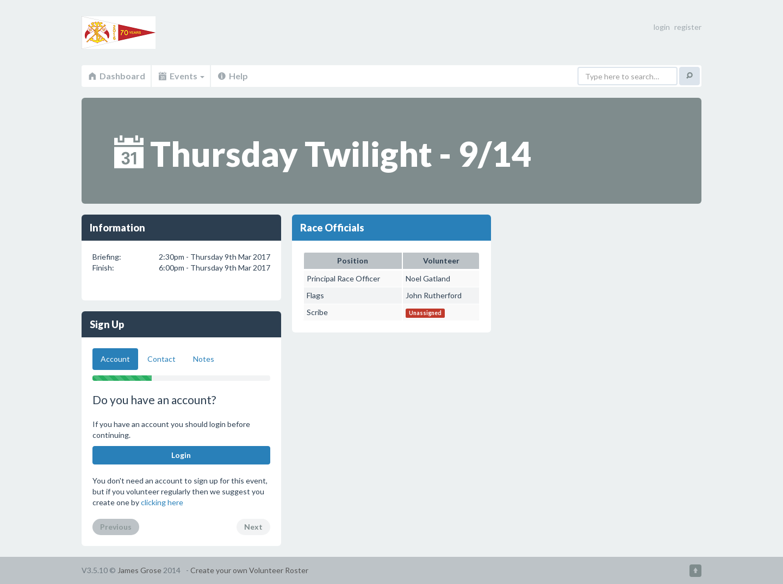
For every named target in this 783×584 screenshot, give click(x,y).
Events (180, 76)
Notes (203, 358)
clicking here (162, 502)
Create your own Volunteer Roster (249, 570)
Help (232, 76)
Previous (116, 526)
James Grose (139, 570)
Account (115, 358)
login (662, 27)
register (687, 27)
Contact (161, 358)
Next (253, 526)
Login (181, 455)
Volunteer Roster (141, 32)
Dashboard (116, 76)
